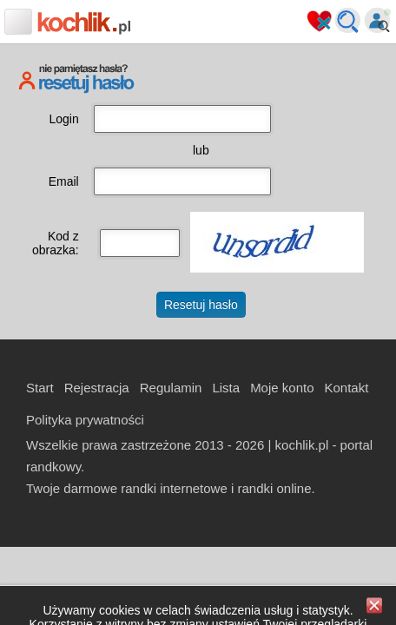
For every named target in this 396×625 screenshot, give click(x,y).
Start (40, 387)
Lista (226, 387)
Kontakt (347, 387)
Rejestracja (96, 387)
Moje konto (282, 387)
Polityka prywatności (85, 419)
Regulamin (171, 387)
